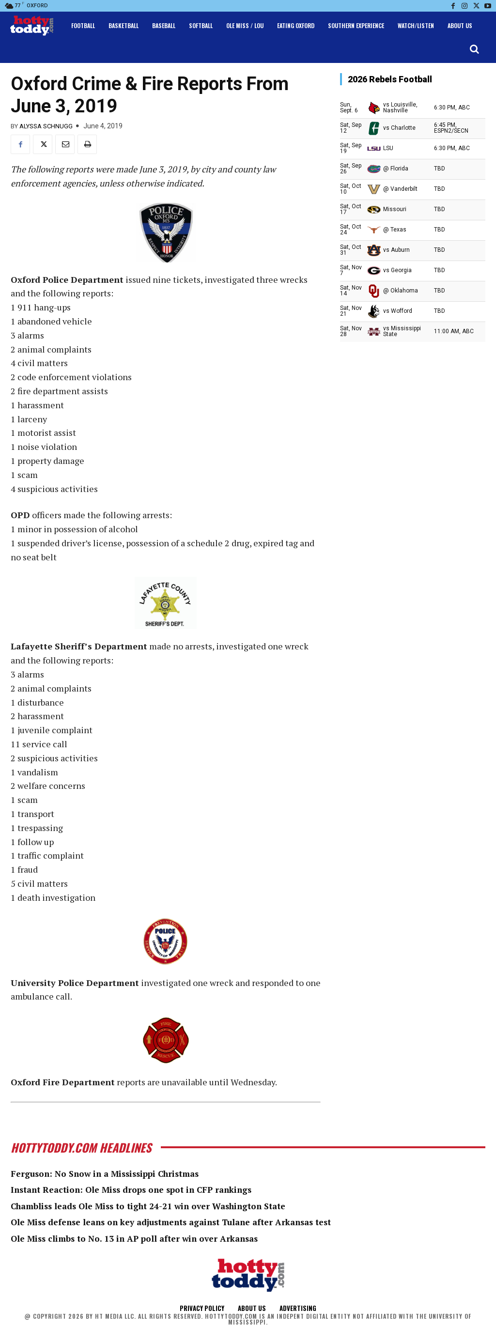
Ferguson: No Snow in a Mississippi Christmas (110, 1173)
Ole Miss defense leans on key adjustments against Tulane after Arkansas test (180, 1222)
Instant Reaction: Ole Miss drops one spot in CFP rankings (137, 1189)
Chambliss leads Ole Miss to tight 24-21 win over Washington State (156, 1206)
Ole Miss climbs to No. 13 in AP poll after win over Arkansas (139, 1238)
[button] (474, 49)
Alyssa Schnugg (46, 126)
